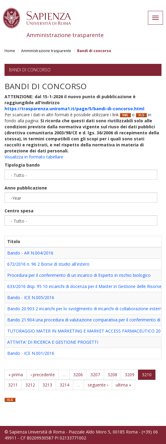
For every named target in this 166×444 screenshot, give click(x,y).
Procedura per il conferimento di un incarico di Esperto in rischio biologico (79, 275)
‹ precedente (42, 374)
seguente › (98, 385)
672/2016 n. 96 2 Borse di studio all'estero (48, 264)
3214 (64, 385)
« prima (15, 374)
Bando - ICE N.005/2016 (30, 297)
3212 (30, 385)
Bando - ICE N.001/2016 (30, 353)
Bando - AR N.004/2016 (30, 253)
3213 (47, 385)
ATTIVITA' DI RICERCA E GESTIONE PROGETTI (52, 342)
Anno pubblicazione (26, 188)
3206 (78, 374)
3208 (112, 374)
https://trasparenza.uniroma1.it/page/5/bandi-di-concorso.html (74, 108)
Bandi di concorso (30, 70)
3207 (95, 374)
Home (10, 50)
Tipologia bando (22, 165)
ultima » (123, 385)
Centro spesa (19, 211)
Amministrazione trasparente (46, 50)
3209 (129, 374)
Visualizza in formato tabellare (34, 157)
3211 (13, 385)
